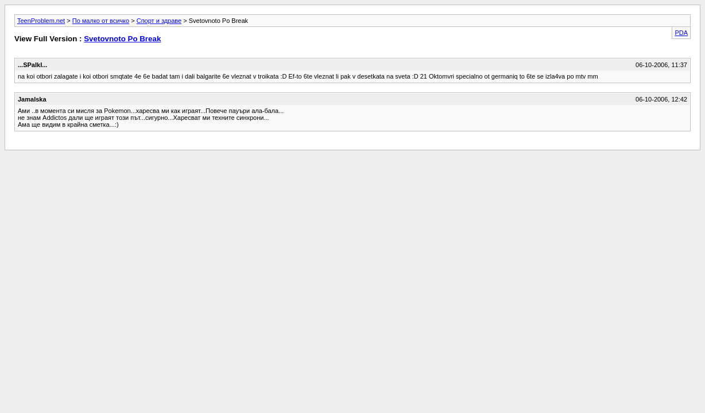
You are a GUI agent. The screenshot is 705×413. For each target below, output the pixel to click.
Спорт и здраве (159, 20)
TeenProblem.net (41, 20)
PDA (681, 32)
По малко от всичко (100, 20)
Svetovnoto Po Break (122, 38)
